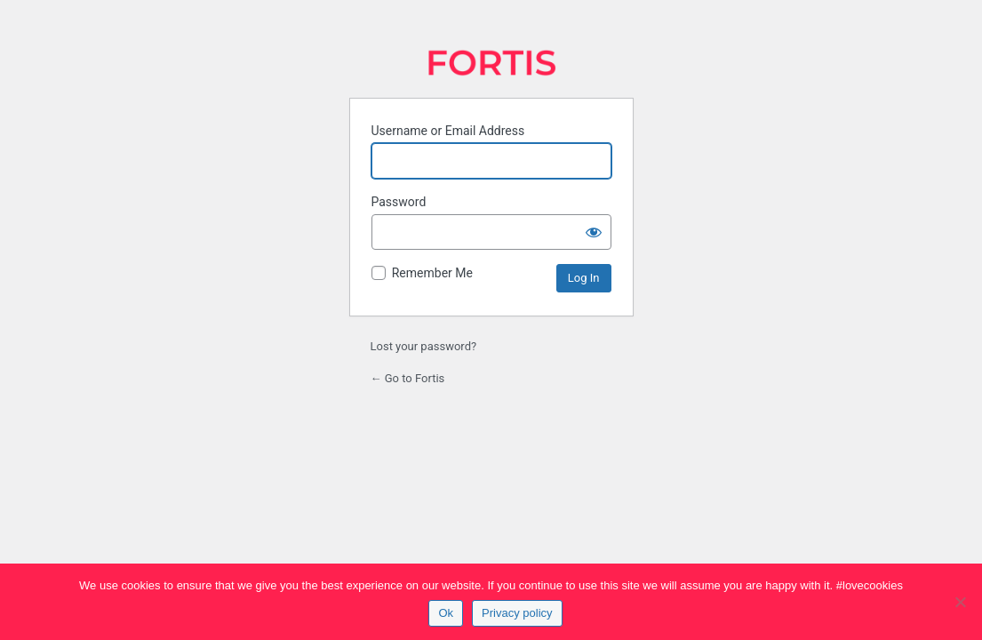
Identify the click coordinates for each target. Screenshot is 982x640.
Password (399, 202)
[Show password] (593, 232)
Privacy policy (517, 613)
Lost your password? (424, 346)
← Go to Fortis (408, 378)
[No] (960, 602)
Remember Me (432, 273)
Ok (445, 613)
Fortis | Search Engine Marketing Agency (491, 62)
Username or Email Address (448, 131)
